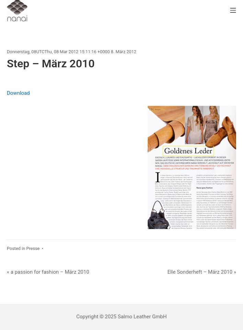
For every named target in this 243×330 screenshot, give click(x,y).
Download (18, 93)
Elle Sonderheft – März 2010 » (201, 272)
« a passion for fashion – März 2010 (48, 272)
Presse (32, 248)
